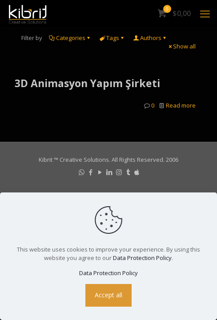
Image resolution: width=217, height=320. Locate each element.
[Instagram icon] (119, 172)
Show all (181, 46)
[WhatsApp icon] (81, 172)
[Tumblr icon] (128, 172)
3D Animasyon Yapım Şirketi (87, 83)
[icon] (136, 172)
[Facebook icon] (91, 172)
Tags (112, 38)
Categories (70, 38)
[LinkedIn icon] (109, 172)
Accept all (108, 295)
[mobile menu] (205, 13)
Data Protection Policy (142, 258)
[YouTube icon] (100, 172)
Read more (181, 105)
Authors (150, 38)
